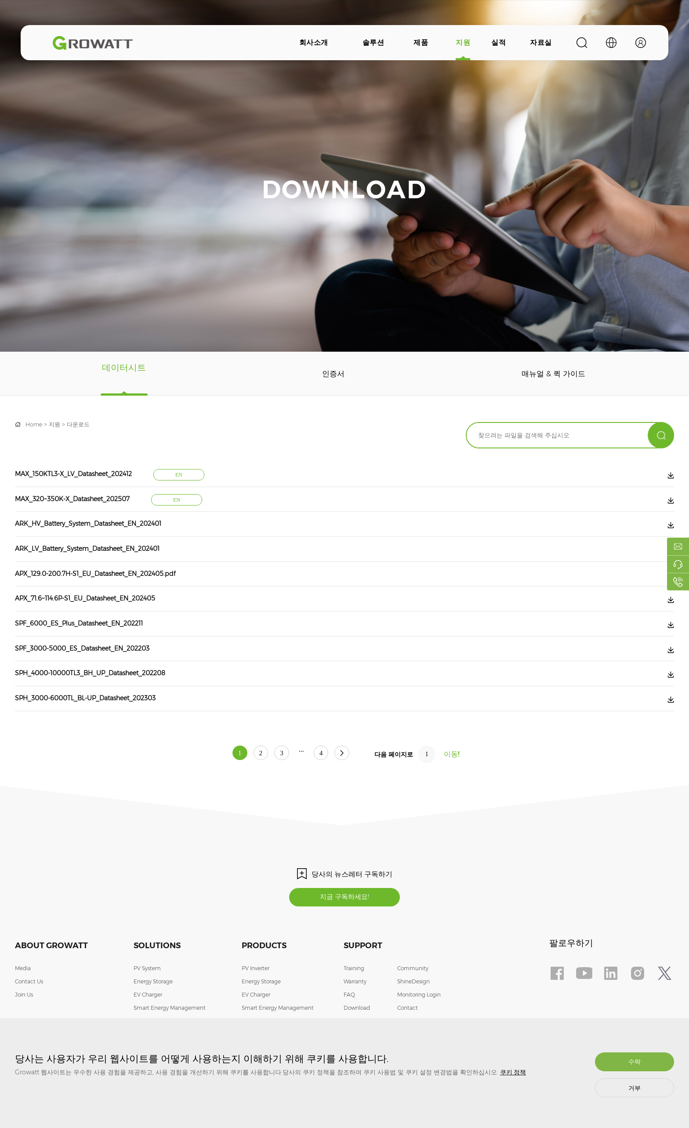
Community (412, 1002)
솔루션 (373, 42)
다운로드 (82, 424)
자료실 (541, 42)
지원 (463, 42)
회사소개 (313, 42)
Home (34, 424)
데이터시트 (123, 373)
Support (363, 980)
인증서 (328, 373)
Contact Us (29, 1015)
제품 (420, 42)
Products (264, 980)
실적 (498, 42)
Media (23, 1002)
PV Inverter (255, 1002)
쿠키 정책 (513, 1072)
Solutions (157, 980)
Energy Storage (153, 1015)
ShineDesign (413, 1015)
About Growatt (51, 980)
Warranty (355, 1015)
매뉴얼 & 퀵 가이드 (550, 373)
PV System (147, 1002)
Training (354, 1002)
